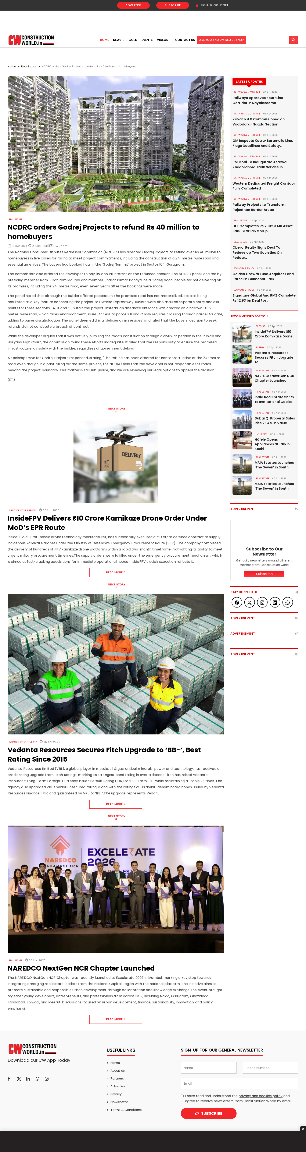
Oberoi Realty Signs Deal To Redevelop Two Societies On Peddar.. (257, 252)
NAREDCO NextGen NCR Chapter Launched (274, 378)
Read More (116, 572)
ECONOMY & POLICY (244, 268)
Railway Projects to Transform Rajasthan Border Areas (259, 207)
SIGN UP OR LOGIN (211, 5)
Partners (117, 1078)
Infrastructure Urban (22, 510)
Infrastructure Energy (23, 742)
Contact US (185, 40)
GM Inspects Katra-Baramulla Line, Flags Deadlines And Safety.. (263, 143)
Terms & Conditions (126, 1109)
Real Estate (28, 66)
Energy (260, 347)
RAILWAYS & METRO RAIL (247, 92)
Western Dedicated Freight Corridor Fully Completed (264, 186)
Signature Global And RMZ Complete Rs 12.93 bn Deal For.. (264, 298)
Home (104, 40)
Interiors (261, 434)
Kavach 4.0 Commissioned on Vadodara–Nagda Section (259, 122)
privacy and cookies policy (260, 1095)
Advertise (133, 5)
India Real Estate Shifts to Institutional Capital (274, 399)
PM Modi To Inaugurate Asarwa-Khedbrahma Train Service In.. (260, 165)
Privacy (116, 1094)
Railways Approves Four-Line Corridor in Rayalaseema (258, 100)
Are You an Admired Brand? (221, 40)
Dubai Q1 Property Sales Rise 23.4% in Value (275, 420)
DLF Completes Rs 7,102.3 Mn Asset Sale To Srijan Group (263, 229)
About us (118, 1070)
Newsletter (119, 1102)
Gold (133, 40)
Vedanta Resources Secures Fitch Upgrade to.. (274, 358)
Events (147, 40)
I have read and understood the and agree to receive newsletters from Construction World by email (238, 1098)
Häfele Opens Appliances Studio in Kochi (272, 444)
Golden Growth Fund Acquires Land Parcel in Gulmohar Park (263, 277)
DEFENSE (260, 326)
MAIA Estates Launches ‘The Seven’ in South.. (274, 465)
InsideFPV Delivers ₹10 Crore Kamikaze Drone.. (274, 334)
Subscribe (173, 5)
